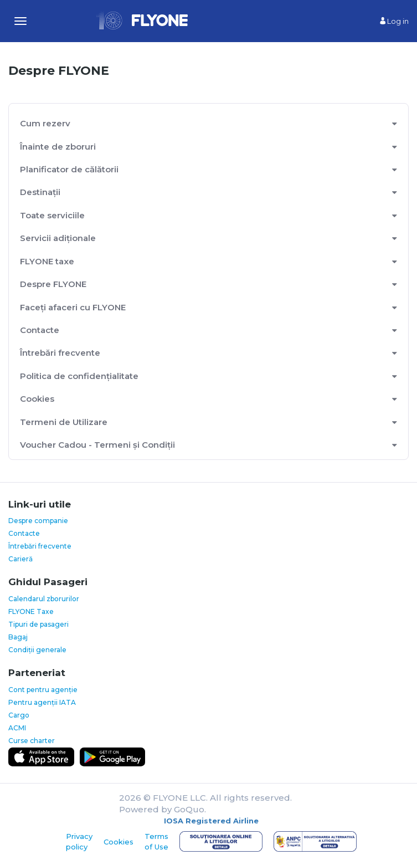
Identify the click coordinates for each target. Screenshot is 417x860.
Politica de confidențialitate (79, 376)
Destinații (40, 192)
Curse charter (31, 740)
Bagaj (18, 637)
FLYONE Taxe (31, 611)
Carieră (20, 559)
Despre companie (38, 520)
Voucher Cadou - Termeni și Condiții (97, 444)
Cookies (37, 398)
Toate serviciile (52, 215)
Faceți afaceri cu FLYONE (73, 307)
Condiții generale (37, 650)
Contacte (39, 330)
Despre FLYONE (53, 284)
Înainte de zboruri (58, 146)
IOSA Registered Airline (211, 820)
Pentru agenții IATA (42, 702)
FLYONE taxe (47, 261)
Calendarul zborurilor (43, 599)
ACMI (17, 728)
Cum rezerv (45, 123)
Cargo (18, 715)
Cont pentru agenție (43, 689)
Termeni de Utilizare (63, 422)
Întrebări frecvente (60, 352)
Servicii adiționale (58, 238)
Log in (394, 21)
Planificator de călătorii (69, 169)
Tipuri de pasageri (38, 624)
